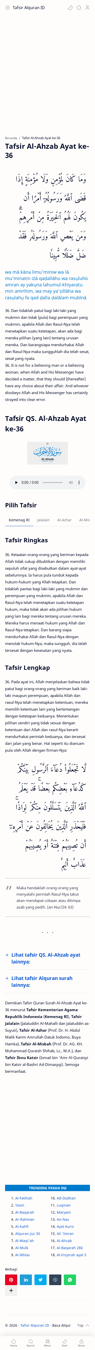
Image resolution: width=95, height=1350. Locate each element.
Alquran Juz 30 (27, 1233)
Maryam (64, 1212)
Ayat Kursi (65, 1226)
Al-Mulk (21, 1247)
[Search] (79, 7)
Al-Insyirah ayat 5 (71, 1254)
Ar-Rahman (24, 1219)
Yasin (19, 1205)
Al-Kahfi (22, 1226)
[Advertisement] (47, 77)
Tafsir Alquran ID (29, 7)
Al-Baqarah (24, 1212)
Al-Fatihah (23, 1198)
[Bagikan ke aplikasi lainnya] (11, 1290)
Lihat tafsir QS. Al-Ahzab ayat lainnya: (45, 958)
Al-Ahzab (64, 1240)
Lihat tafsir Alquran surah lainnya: (41, 981)
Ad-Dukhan (66, 1198)
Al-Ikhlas (22, 1254)
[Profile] (87, 7)
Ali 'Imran (65, 1233)
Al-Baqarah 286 (70, 1247)
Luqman (64, 1205)
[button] (70, 7)
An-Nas (63, 1219)
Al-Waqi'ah (24, 1240)
